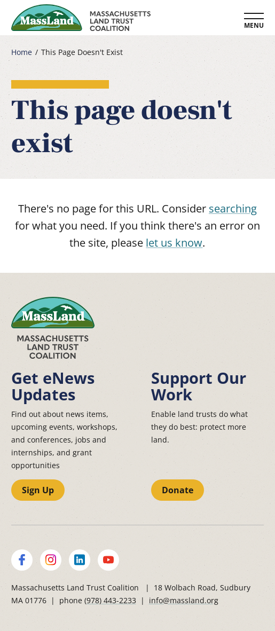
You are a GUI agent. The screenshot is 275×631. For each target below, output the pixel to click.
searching (233, 208)
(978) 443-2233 (110, 600)
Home (21, 52)
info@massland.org (183, 600)
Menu (254, 25)
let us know (174, 242)
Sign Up (38, 490)
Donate (177, 490)
